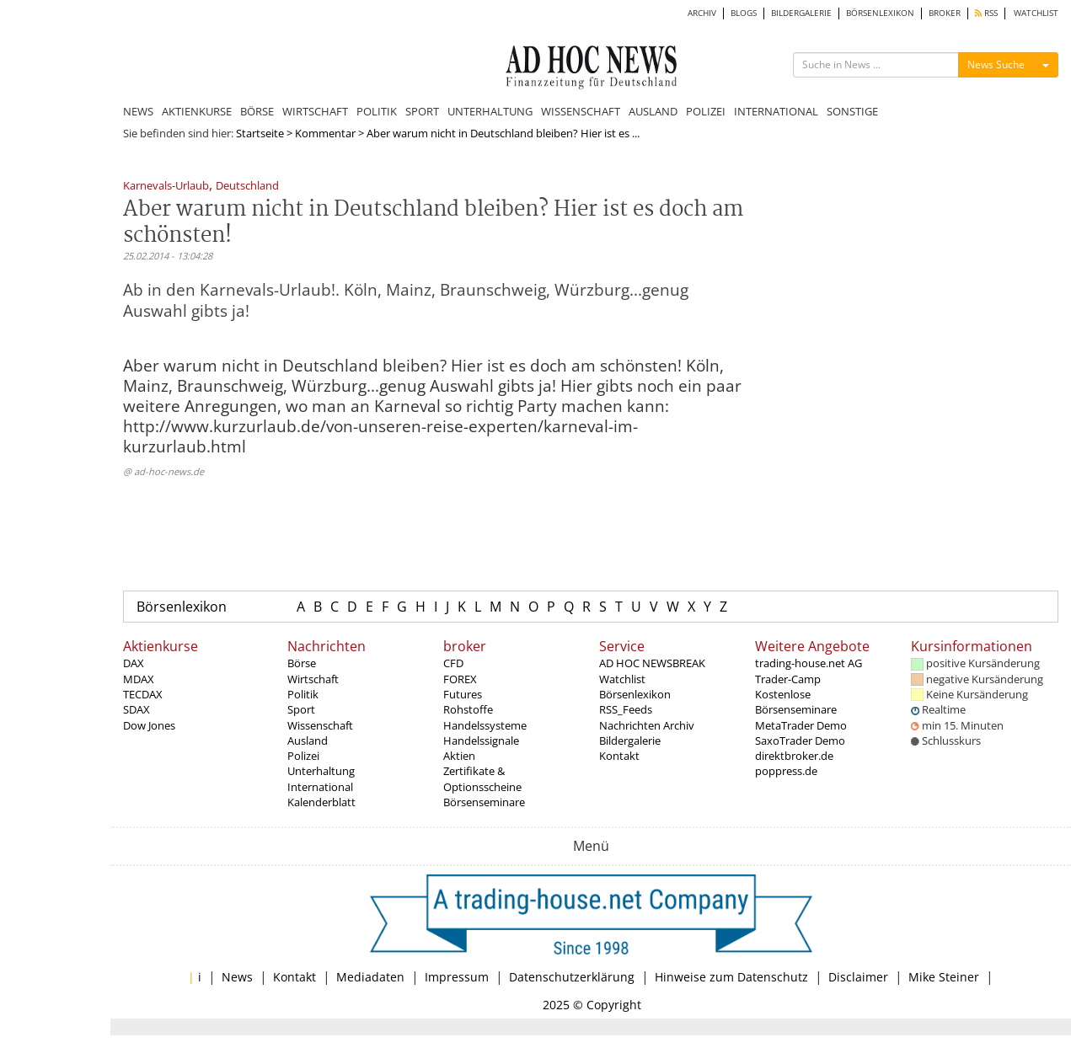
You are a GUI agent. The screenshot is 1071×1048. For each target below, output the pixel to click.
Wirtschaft (313, 679)
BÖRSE (257, 111)
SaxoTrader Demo (800, 740)
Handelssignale (481, 740)
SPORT (422, 111)
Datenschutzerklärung (572, 977)
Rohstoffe (468, 709)
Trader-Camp (788, 679)
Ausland (307, 740)
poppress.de (786, 770)
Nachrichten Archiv (646, 725)
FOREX (460, 679)
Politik (303, 694)
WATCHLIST (1036, 13)
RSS (986, 13)
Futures (462, 694)
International (320, 786)
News (237, 977)
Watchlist (622, 679)
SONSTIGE (852, 111)
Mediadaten (370, 977)
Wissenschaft (320, 725)
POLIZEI (706, 111)
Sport (301, 709)
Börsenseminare (484, 802)
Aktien (459, 755)
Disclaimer (858, 977)
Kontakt (619, 755)
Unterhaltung (321, 770)
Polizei (303, 755)
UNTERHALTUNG (490, 111)
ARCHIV (702, 13)
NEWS (138, 111)
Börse (301, 663)
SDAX (136, 709)
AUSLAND (653, 111)
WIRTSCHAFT (315, 111)
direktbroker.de (794, 755)
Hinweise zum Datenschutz (731, 977)
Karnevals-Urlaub (166, 186)
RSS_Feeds (625, 709)
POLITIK (376, 111)
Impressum (457, 977)
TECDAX (143, 694)
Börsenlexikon (182, 606)
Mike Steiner (943, 977)
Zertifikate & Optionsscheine (482, 778)
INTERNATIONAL (776, 111)
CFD (453, 663)
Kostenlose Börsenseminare (796, 702)
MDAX (138, 679)
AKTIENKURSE (197, 111)
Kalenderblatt (321, 802)
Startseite (260, 133)
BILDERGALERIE (801, 13)
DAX (133, 663)
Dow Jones (149, 725)
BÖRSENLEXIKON (880, 13)
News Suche (996, 64)
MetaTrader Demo (801, 725)
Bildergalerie (630, 740)
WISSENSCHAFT (580, 111)
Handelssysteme (485, 725)
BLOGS (744, 13)
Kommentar (325, 133)
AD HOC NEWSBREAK (652, 663)
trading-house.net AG (808, 663)
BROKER (945, 13)
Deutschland (247, 186)
